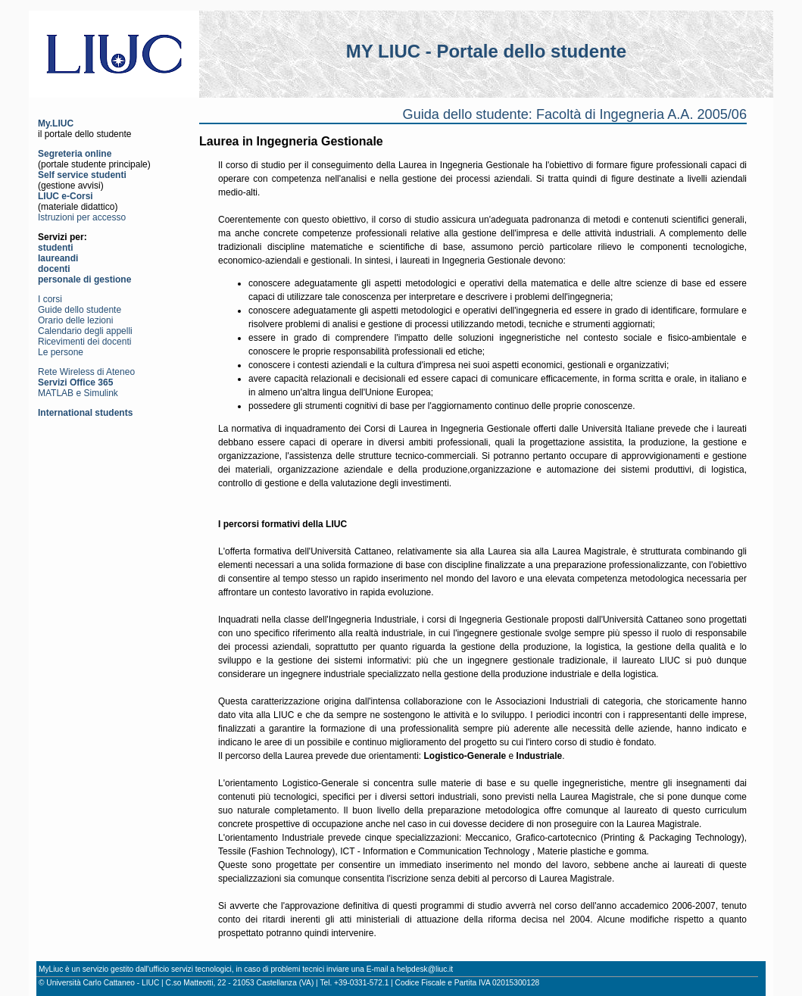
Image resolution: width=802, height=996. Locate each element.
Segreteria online (74, 153)
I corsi (50, 299)
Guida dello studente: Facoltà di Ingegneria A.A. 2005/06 (575, 114)
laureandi (58, 258)
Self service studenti (82, 175)
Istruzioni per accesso (82, 217)
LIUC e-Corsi (65, 196)
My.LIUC (55, 123)
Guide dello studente (79, 309)
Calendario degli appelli (85, 331)
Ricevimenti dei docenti (84, 341)
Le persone (60, 352)
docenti (54, 269)
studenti (55, 247)
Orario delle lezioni (75, 320)
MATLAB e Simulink (78, 393)
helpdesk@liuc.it (425, 969)
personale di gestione (84, 279)
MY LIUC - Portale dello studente (486, 51)
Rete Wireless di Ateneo (86, 372)
